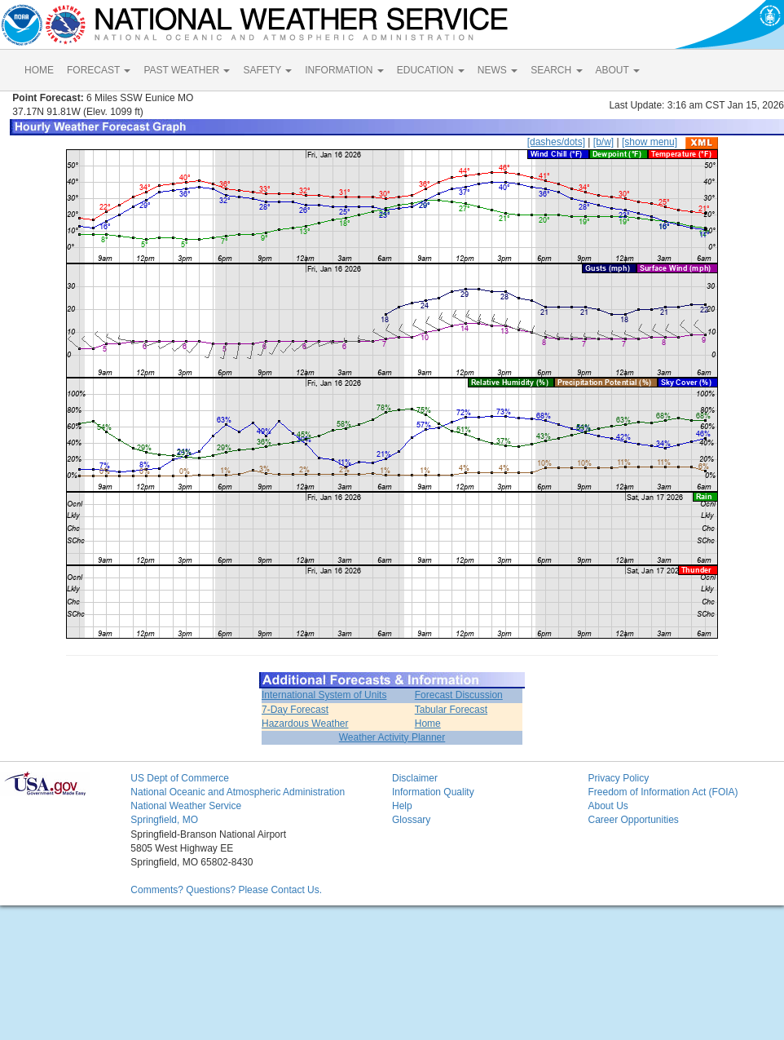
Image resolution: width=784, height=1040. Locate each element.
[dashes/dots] (556, 142)
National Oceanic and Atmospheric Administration (237, 792)
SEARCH (556, 70)
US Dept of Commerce (179, 778)
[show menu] (649, 142)
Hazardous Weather (305, 723)
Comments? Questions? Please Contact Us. (226, 890)
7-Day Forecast (295, 709)
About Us (608, 806)
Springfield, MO (164, 819)
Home (428, 723)
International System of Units (324, 695)
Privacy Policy (618, 778)
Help (402, 806)
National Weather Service (185, 806)
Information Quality (433, 792)
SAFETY (267, 70)
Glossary (411, 819)
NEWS (498, 70)
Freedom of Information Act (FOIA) (663, 792)
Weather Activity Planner (392, 737)
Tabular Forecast (451, 709)
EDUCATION (431, 70)
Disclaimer (415, 778)
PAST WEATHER (186, 70)
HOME (39, 70)
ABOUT (618, 70)
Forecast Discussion (459, 695)
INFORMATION (344, 70)
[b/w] (603, 142)
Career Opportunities (633, 819)
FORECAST (98, 70)
